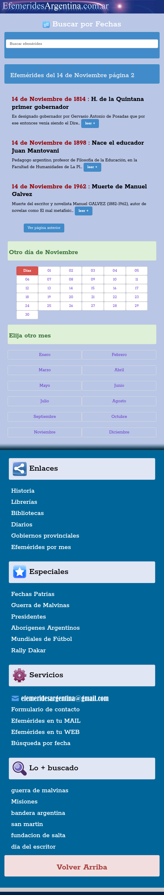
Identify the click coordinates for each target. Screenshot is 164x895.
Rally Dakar (28, 650)
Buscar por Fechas (82, 24)
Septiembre (44, 416)
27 (93, 306)
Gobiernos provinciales (45, 536)
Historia (23, 491)
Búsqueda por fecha (40, 743)
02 (71, 270)
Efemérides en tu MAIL (45, 721)
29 (136, 306)
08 (71, 279)
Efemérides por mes (41, 547)
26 (71, 306)
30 (27, 315)
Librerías (24, 502)
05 (137, 270)
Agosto (119, 401)
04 (115, 270)
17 (136, 288)
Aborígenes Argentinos (45, 628)
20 (71, 297)
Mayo (44, 385)
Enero (44, 354)
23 (137, 297)
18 (27, 297)
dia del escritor (33, 847)
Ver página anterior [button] (44, 228)
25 (49, 306)
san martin (27, 824)
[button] (90, 123)
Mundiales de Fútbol (41, 639)
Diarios (21, 525)
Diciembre (119, 432)
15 (92, 288)
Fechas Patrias (33, 594)
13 (49, 288)
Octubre (119, 416)
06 (27, 279)
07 (49, 279)
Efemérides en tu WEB (45, 732)
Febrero (119, 354)
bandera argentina (38, 813)
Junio (119, 385)
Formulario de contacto (45, 709)
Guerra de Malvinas (40, 605)
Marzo (45, 370)
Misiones (24, 802)
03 (93, 270)
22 (115, 297)
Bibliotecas (27, 513)
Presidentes (28, 617)
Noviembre (44, 432)
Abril (119, 370)
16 (114, 288)
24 (27, 306)
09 (93, 279)
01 (49, 270)
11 (137, 279)
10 (115, 279)
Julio (44, 401)
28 (115, 306)
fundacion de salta (38, 835)
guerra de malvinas (39, 790)
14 (71, 288)
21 (92, 297)
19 (49, 297)
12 (27, 288)
